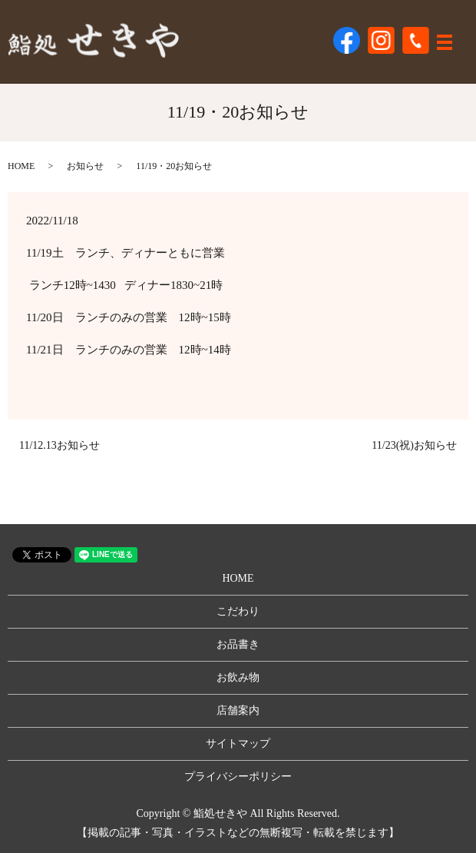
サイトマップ (238, 743)
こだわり (238, 611)
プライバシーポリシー (238, 776)
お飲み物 (238, 677)
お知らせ (85, 166)
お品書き (238, 644)
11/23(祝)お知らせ (414, 445)
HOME (21, 166)
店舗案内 (238, 710)
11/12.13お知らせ (59, 445)
